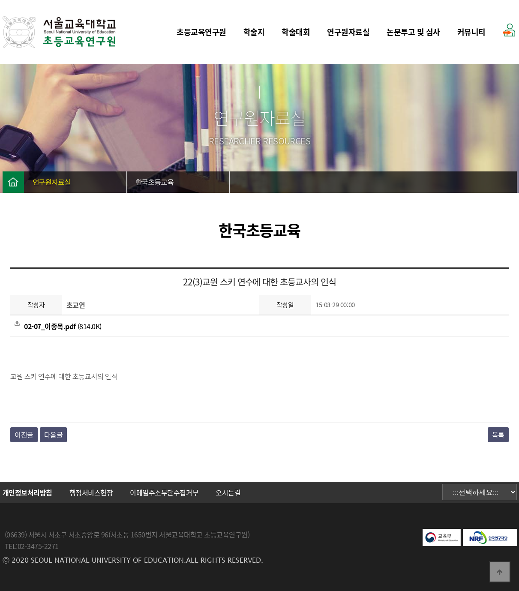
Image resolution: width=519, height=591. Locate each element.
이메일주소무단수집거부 (164, 492)
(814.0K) (58, 326)
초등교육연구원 (201, 32)
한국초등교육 (154, 182)
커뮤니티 (471, 32)
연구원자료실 (348, 32)
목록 (498, 434)
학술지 (254, 32)
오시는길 (228, 492)
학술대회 (296, 32)
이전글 (24, 434)
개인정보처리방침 (27, 492)
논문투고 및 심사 (413, 32)
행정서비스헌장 (91, 492)
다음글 (53, 434)
